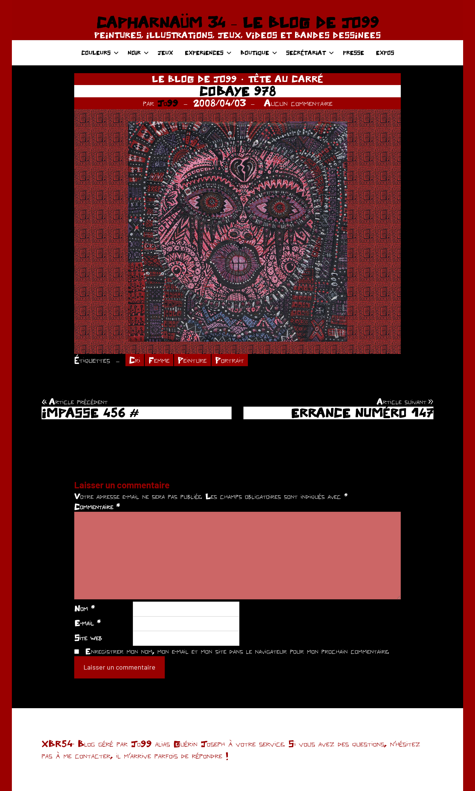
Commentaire (97, 506)
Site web (88, 637)
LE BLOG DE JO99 (194, 79)
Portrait (229, 360)
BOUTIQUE (258, 52)
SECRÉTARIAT (310, 52)
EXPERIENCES (208, 52)
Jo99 (167, 103)
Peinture (192, 360)
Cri (134, 360)
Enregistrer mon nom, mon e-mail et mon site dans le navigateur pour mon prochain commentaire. (237, 651)
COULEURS (100, 52)
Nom (84, 608)
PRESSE (353, 52)
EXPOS (385, 52)
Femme (159, 360)
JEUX (165, 52)
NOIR (138, 52)
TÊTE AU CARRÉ (285, 79)
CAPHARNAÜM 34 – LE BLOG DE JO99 (237, 22)
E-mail (87, 623)
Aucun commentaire (298, 103)
